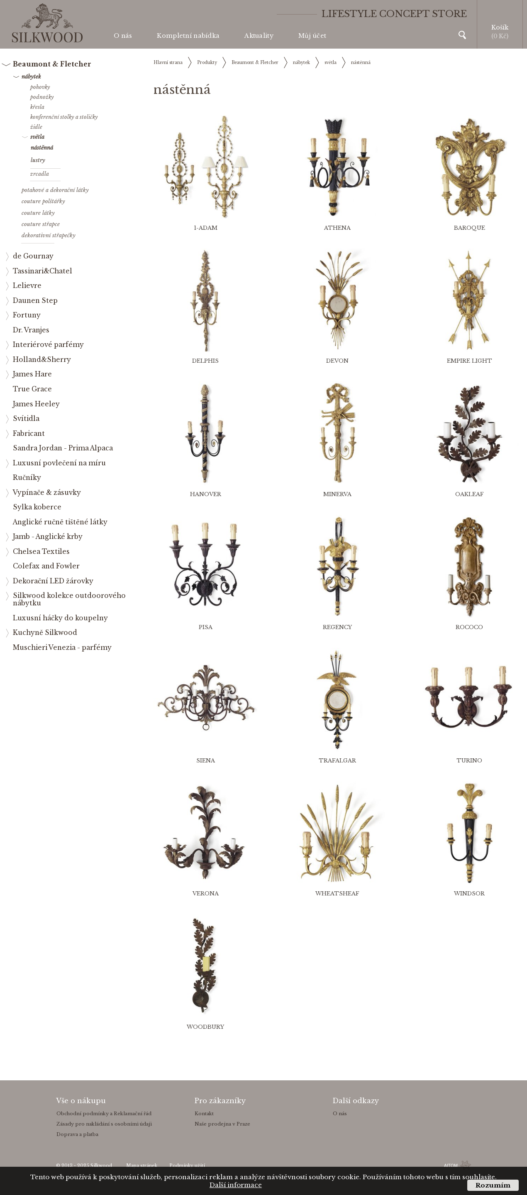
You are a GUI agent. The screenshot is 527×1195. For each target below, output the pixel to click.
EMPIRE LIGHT (469, 360)
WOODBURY (205, 1026)
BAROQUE (469, 227)
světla (330, 62)
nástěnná (361, 62)
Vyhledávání (462, 35)
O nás (123, 35)
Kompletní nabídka (188, 35)
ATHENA (337, 227)
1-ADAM (205, 227)
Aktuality (258, 35)
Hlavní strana (168, 62)
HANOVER (205, 494)
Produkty (207, 62)
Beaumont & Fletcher (255, 62)
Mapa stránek (141, 1165)
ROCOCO (469, 627)
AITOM (451, 1165)
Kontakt (204, 1113)
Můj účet (312, 35)
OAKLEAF (469, 494)
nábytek (301, 62)
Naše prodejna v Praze (222, 1124)
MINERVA (337, 494)
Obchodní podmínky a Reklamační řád (103, 1113)
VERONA (206, 893)
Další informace (236, 1185)
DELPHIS (205, 360)
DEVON (337, 360)
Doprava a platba (77, 1134)
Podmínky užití (187, 1165)
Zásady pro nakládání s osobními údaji (104, 1124)
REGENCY (337, 627)
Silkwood (101, 1165)
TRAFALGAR (337, 760)
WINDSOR (469, 893)
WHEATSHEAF (337, 893)
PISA (205, 627)
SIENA (205, 760)
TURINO (469, 760)
